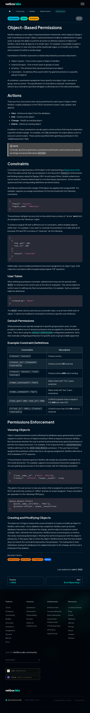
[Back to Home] (13, 4)
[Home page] (10, 11)
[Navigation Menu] (82, 4)
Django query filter (72, 170)
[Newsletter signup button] (39, 660)
